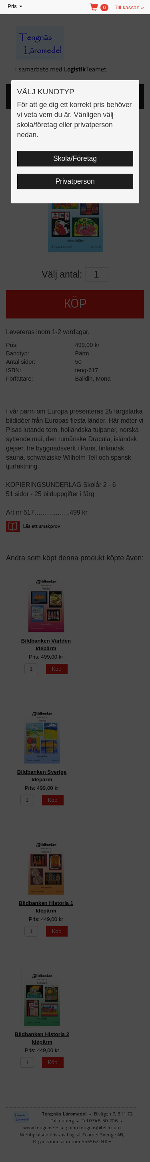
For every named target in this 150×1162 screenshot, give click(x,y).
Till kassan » (129, 7)
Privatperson (74, 181)
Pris (15, 6)
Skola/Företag (75, 158)
